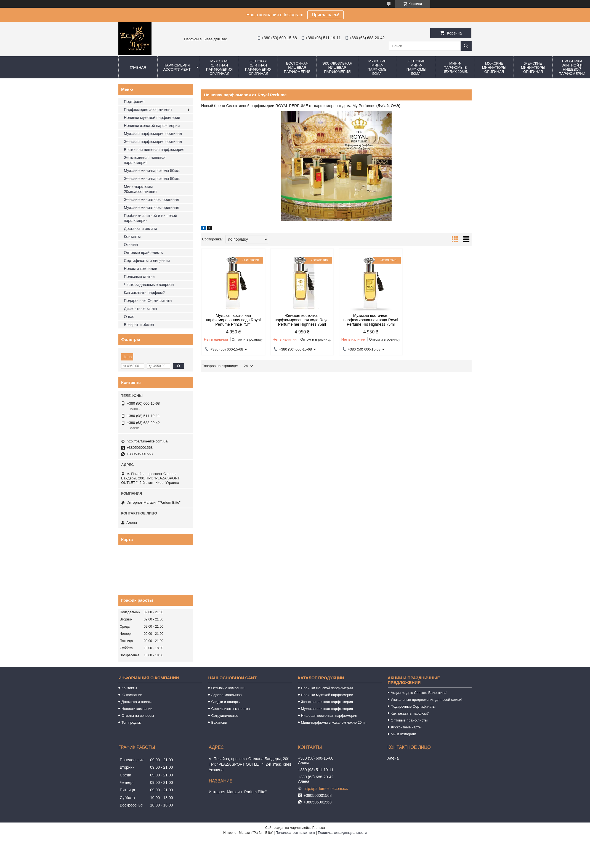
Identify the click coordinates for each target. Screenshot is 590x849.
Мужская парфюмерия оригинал (153, 133)
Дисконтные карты (140, 308)
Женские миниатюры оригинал (533, 67)
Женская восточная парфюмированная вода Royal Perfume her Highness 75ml (302, 320)
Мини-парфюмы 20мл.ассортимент (140, 189)
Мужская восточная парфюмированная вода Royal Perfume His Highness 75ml (370, 320)
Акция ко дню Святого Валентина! (419, 693)
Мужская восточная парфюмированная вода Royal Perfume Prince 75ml (233, 320)
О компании (131, 695)
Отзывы (131, 244)
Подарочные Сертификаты (148, 300)
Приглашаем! (325, 14)
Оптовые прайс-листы (144, 252)
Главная (138, 67)
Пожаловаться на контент (295, 833)
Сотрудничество (224, 715)
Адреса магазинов (226, 695)
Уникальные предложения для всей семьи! (426, 699)
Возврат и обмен (139, 324)
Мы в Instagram (403, 734)
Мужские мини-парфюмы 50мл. (377, 67)
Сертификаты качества (230, 709)
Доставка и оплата (140, 228)
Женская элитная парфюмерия (327, 702)
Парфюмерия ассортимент (176, 67)
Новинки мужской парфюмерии (152, 117)
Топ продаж (131, 722)
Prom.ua (318, 828)
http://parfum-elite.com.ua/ (147, 441)
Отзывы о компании (227, 688)
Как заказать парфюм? (144, 292)
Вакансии (219, 722)
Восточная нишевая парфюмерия (297, 67)
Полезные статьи (139, 276)
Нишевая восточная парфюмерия (329, 715)
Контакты (132, 236)
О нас (129, 316)
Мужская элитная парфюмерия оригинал (219, 67)
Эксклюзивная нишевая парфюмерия (337, 67)
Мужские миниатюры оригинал (494, 67)
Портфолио (134, 101)
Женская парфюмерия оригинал (153, 141)
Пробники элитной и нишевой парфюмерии (150, 218)
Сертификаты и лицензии (147, 260)
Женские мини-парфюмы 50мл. (416, 67)
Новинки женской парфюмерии (152, 125)
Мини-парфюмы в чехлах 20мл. (455, 67)
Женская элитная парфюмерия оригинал (258, 67)
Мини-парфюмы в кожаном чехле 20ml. (333, 722)
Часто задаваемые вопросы (149, 284)
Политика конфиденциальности (342, 833)
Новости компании (140, 268)
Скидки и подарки (225, 702)
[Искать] (466, 46)
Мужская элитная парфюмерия (327, 709)
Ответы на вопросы (137, 715)
